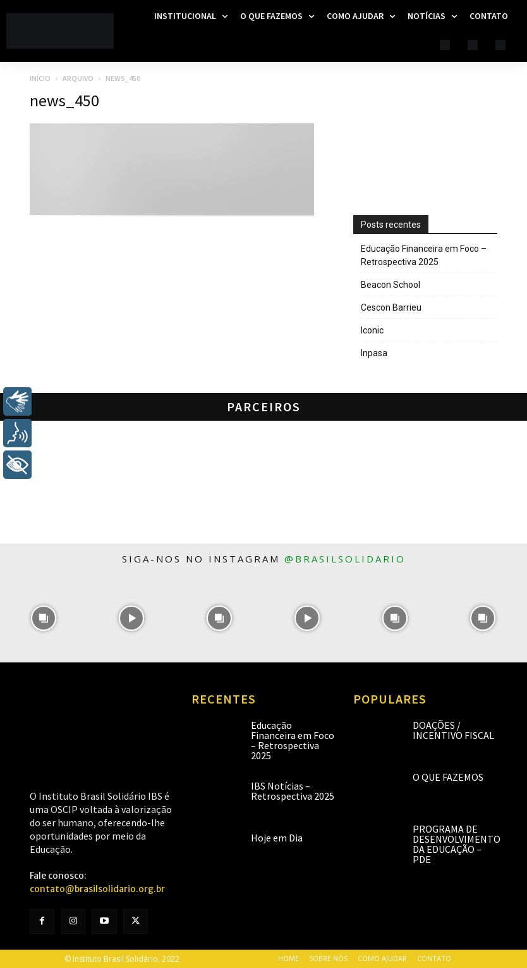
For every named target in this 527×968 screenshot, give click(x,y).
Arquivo (78, 78)
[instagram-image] (44, 618)
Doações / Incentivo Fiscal (453, 730)
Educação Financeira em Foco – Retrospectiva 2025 (424, 255)
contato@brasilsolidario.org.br (97, 889)
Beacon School (390, 285)
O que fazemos (448, 777)
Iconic (372, 330)
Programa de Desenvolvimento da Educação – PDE (456, 844)
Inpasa (374, 353)
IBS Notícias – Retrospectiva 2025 (292, 790)
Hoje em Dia (277, 837)
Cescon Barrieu (391, 307)
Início (40, 78)
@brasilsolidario (345, 558)
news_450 (64, 100)
